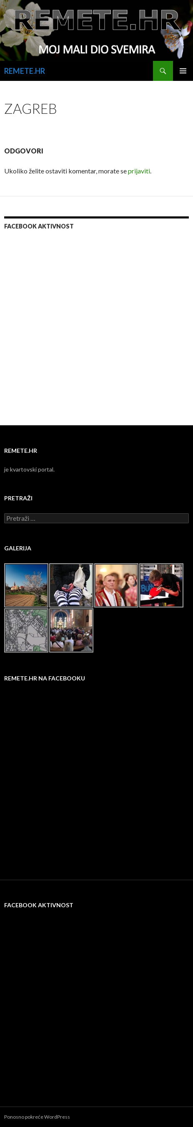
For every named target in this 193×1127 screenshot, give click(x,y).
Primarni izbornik (183, 71)
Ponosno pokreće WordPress (37, 1117)
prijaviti (139, 171)
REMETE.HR (24, 70)
